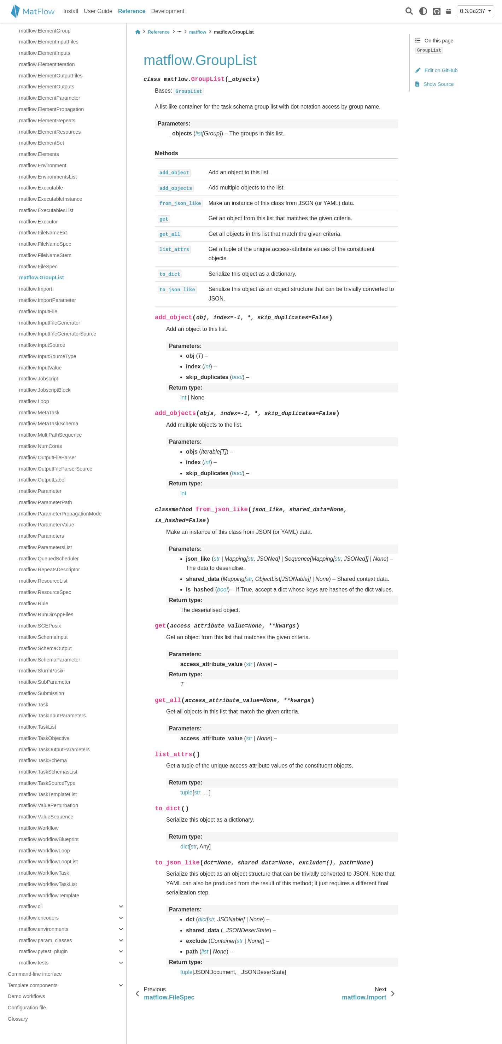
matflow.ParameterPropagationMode (60, 514)
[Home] (137, 32)
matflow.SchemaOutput (45, 648)
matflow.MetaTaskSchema (48, 423)
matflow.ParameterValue (46, 524)
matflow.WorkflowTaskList (48, 884)
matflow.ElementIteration (47, 64)
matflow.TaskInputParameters (52, 715)
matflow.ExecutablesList (46, 210)
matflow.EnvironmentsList (48, 177)
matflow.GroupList (41, 277)
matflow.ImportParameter (47, 300)
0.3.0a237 (473, 11)
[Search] (409, 11)
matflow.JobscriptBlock (45, 390)
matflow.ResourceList (43, 581)
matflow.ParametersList (45, 547)
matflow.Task (33, 704)
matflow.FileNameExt (43, 232)
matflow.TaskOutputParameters (54, 749)
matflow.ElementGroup (45, 31)
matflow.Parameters (41, 536)
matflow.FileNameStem (45, 255)
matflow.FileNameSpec (45, 244)
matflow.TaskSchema (43, 760)
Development (167, 11)
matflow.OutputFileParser (47, 457)
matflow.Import (35, 289)
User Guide (98, 11)
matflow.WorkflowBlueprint (49, 839)
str (197, 792)
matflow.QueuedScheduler (49, 558)
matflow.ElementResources (50, 132)
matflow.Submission (41, 693)
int (183, 398)
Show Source (434, 84)
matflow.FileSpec (38, 266)
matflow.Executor (38, 221)
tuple (186, 792)
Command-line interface (35, 974)
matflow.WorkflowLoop (44, 850)
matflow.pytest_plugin (43, 951)
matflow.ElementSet (41, 143)
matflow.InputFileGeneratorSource (57, 334)
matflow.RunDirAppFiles (46, 614)
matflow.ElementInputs (44, 53)
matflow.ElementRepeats (47, 120)
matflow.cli (30, 906)
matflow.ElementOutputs (46, 86)
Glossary (18, 1019)
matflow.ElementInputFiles (48, 42)
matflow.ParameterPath (45, 502)
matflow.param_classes (45, 940)
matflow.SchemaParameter (49, 660)
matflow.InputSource (42, 345)
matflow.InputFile (38, 311)
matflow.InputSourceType (47, 356)
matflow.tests (33, 963)
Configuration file (27, 1007)
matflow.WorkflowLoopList (48, 861)
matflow (197, 32)
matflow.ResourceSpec (45, 592)
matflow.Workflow (39, 828)
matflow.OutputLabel (42, 480)
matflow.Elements (39, 154)
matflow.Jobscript (38, 378)
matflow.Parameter (40, 491)
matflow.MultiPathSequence (50, 435)
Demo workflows (26, 996)
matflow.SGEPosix (40, 626)
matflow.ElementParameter (49, 98)
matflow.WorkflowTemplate (49, 895)
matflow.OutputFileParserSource (55, 469)
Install (70, 11)
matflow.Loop (34, 401)
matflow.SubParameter (45, 682)
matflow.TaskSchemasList (48, 772)
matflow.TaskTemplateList (48, 794)
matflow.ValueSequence (46, 817)
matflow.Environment (42, 165)
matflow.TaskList (37, 727)
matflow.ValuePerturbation (48, 805)
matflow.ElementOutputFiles (50, 75)
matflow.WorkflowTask (44, 873)
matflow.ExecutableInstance (50, 199)
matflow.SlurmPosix (41, 670)
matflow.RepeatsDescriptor (49, 569)
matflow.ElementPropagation (51, 109)
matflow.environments (43, 929)
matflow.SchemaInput (43, 637)
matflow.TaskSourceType (47, 783)
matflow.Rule (33, 603)
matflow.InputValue (40, 368)
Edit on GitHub (436, 70)
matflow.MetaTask (39, 412)
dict (184, 847)
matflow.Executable (41, 188)
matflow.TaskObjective (44, 738)
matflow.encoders (39, 918)
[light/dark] (423, 11)
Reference (131, 11)
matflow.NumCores (40, 446)
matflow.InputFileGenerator (49, 323)
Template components (33, 985)
